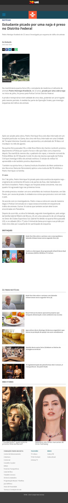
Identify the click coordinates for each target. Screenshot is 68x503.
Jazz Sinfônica (8, 483)
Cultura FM (50, 454)
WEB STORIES (7, 382)
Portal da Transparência (11, 469)
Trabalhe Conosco (9, 475)
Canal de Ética (8, 472)
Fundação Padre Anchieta (13, 451)
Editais (6, 466)
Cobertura (7, 457)
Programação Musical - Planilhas (14, 480)
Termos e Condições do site (12, 489)
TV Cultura (33, 15)
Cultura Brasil (51, 457)
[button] (3, 49)
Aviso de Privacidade (10, 486)
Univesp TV (34, 460)
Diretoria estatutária (10, 477)
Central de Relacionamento (12, 454)
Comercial (7, 460)
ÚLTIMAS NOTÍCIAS (10, 290)
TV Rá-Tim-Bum (35, 457)
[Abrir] (4, 14)
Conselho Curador (9, 463)
